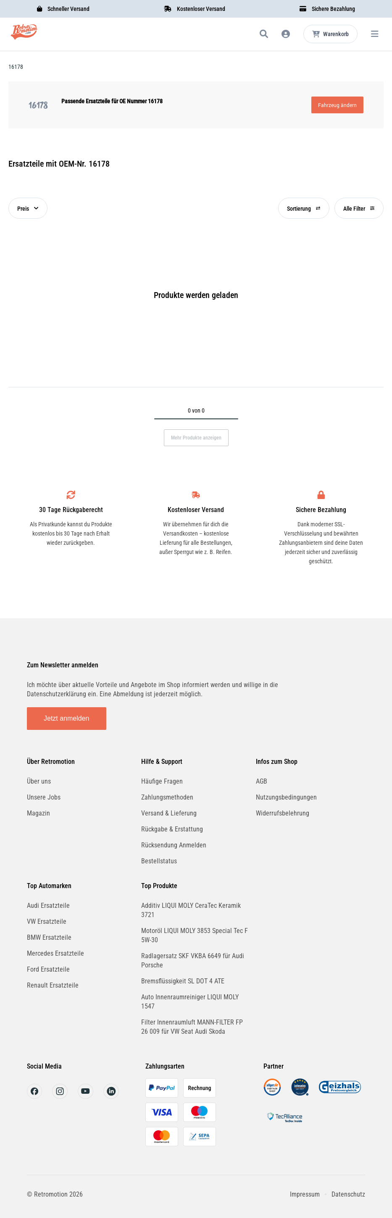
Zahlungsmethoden (167, 797)
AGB (261, 781)
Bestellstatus (159, 861)
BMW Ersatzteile (49, 937)
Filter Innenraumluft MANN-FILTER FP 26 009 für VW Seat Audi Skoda (192, 1026)
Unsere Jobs (44, 797)
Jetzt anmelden (66, 718)
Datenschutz (348, 1194)
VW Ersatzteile (46, 921)
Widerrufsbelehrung (282, 813)
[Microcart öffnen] (330, 34)
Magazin (38, 813)
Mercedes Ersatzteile (55, 953)
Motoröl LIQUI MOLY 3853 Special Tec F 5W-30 (194, 935)
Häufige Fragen (162, 781)
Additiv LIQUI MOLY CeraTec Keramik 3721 (191, 910)
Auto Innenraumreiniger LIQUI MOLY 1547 (190, 1001)
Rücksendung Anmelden (173, 845)
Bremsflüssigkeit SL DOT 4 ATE (182, 981)
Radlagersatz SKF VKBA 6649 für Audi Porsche (192, 960)
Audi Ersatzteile (48, 906)
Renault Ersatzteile (53, 985)
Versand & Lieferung (169, 813)
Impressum (305, 1194)
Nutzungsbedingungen (286, 797)
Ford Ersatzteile (48, 969)
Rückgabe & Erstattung (172, 829)
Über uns (39, 781)
